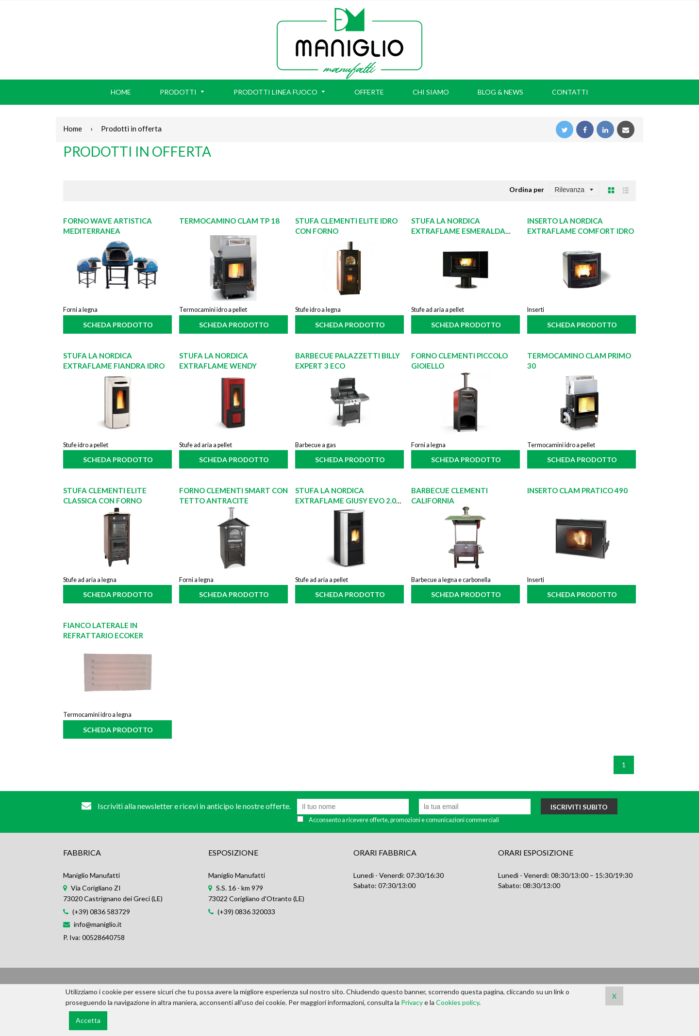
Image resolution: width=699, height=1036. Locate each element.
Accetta (88, 1020)
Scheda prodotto (118, 325)
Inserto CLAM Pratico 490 (577, 490)
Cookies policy (457, 1002)
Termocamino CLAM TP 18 (229, 220)
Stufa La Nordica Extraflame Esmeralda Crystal (458, 230)
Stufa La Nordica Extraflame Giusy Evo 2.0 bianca (345, 500)
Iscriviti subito (579, 807)
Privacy (412, 1002)
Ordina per (526, 189)
